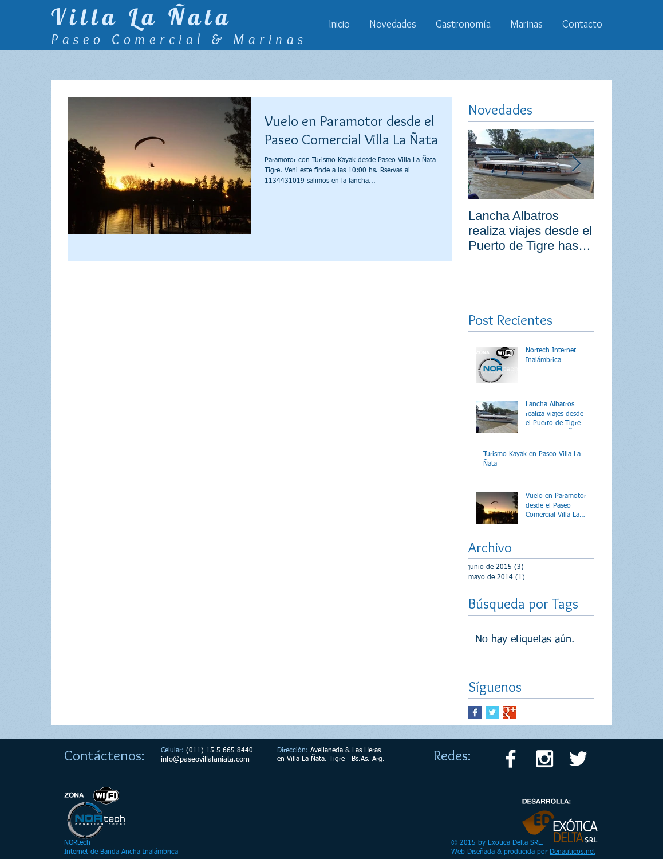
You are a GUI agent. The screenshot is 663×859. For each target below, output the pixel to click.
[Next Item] (576, 164)
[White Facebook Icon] (511, 759)
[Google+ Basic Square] (509, 712)
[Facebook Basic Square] (475, 712)
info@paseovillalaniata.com (205, 759)
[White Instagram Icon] (544, 759)
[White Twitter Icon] (578, 759)
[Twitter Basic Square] (492, 712)
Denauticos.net (572, 852)
